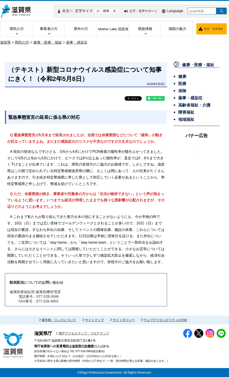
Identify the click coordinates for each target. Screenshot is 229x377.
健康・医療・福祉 (47, 42)
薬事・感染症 (76, 42)
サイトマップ (94, 320)
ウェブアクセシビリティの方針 (165, 320)
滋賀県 (5, 42)
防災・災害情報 (213, 28)
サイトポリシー (124, 320)
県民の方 (22, 42)
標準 (106, 11)
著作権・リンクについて (59, 320)
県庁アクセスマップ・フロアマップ (84, 333)
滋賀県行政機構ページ (87, 346)
